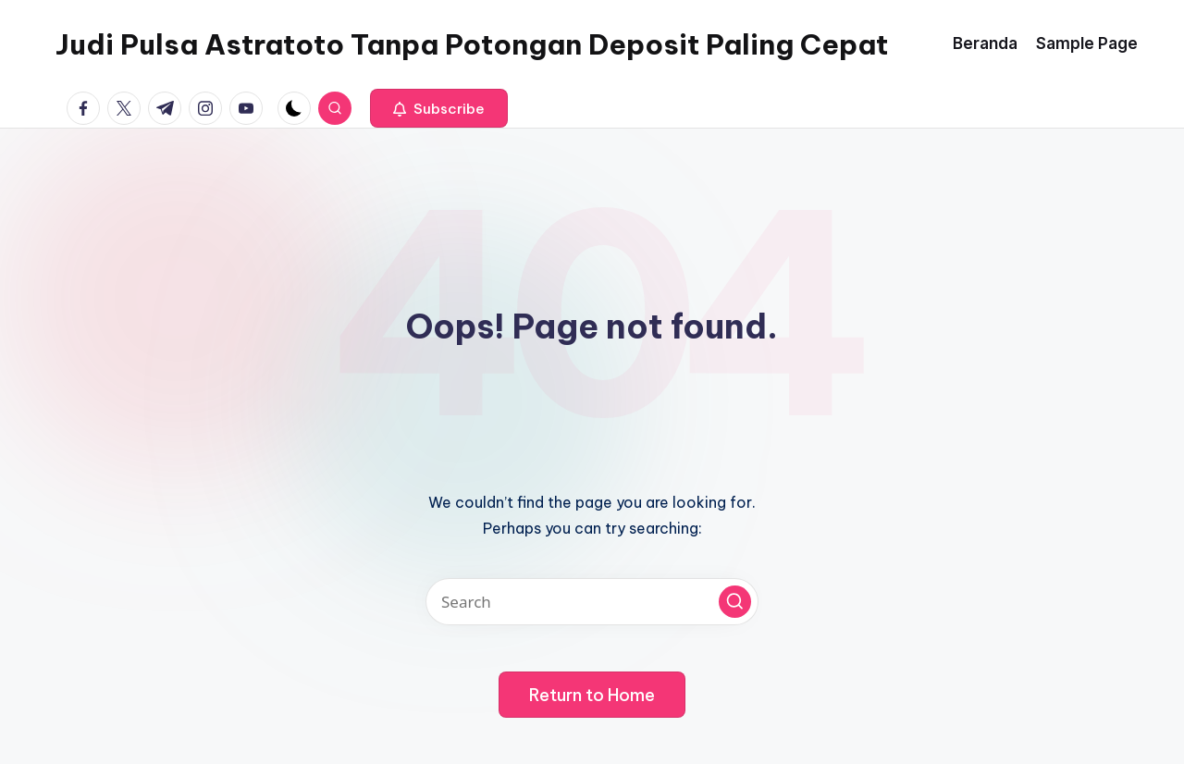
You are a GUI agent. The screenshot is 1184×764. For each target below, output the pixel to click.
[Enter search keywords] (592, 601)
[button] (439, 108)
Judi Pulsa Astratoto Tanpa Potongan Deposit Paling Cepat (472, 44)
